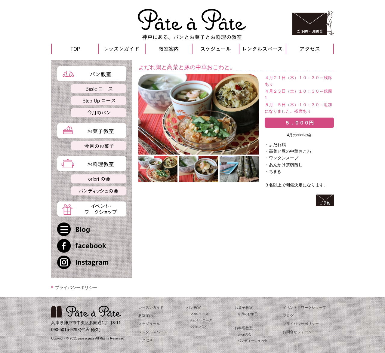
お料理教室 (244, 328)
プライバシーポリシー (76, 287)
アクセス (145, 340)
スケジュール (149, 324)
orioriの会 (244, 334)
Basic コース (198, 314)
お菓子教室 (244, 307)
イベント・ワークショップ (304, 307)
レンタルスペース (152, 332)
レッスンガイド (151, 307)
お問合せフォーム (297, 332)
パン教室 (193, 307)
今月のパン (197, 326)
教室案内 (145, 316)
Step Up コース (200, 320)
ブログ (288, 316)
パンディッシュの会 (252, 340)
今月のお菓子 (247, 314)
